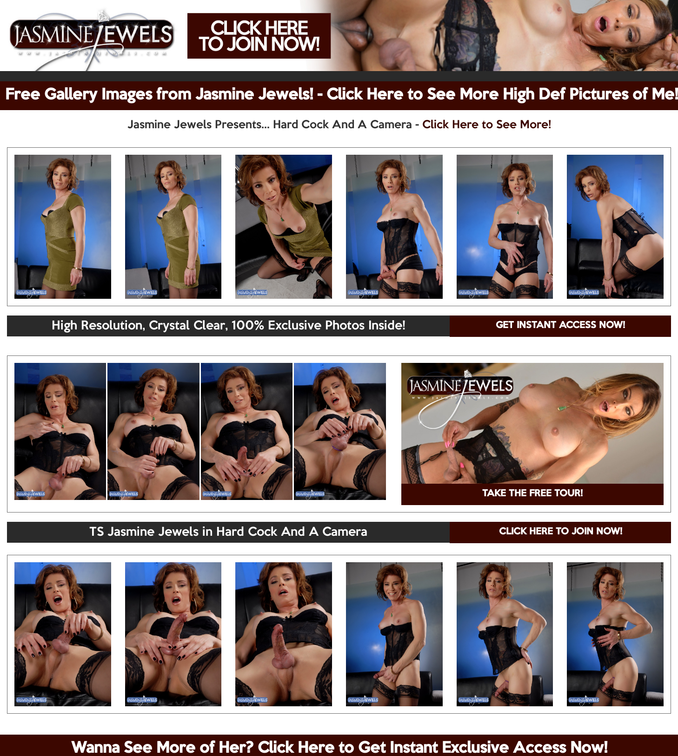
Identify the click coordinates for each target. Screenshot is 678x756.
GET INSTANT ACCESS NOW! (560, 326)
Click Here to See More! (486, 125)
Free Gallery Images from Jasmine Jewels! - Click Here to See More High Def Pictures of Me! (341, 95)
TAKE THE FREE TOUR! (532, 494)
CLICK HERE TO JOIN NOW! (560, 532)
